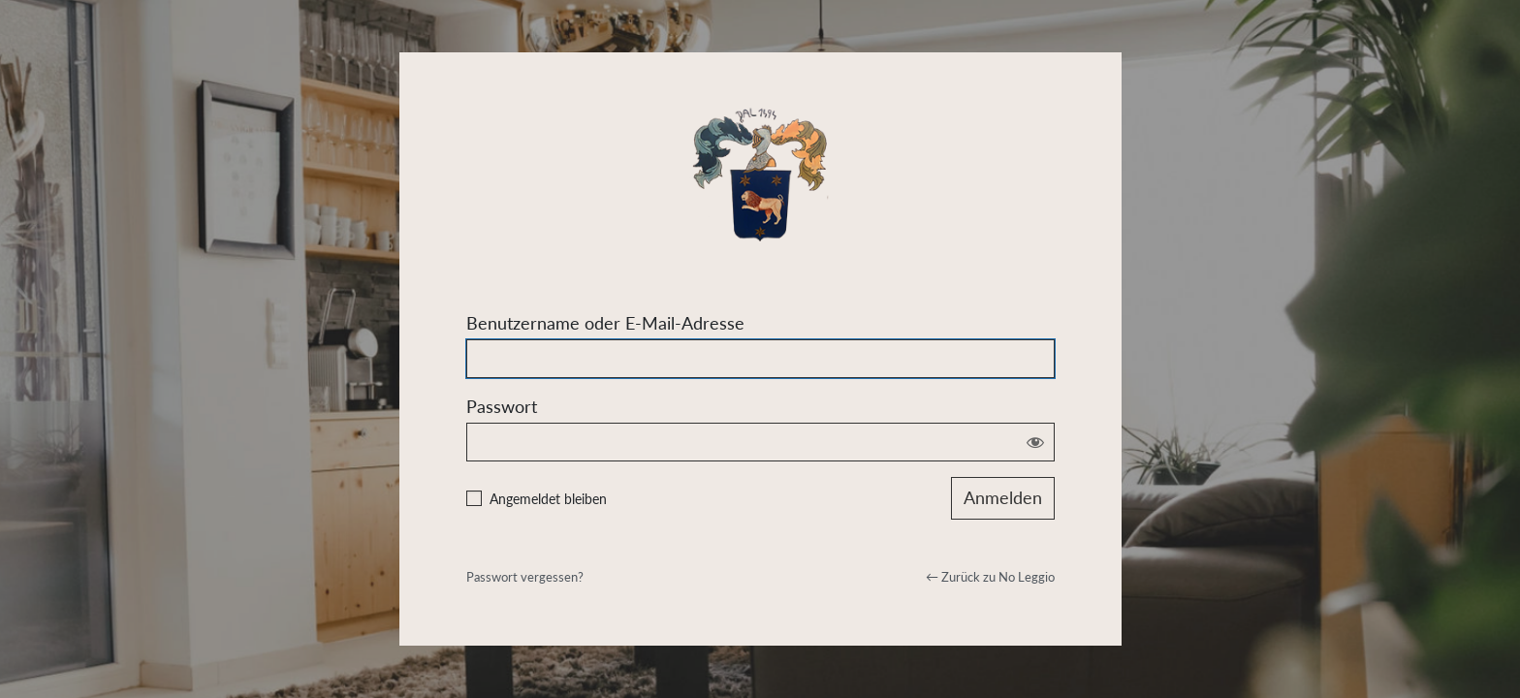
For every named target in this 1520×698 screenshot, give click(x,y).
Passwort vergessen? (525, 577)
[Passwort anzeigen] (1035, 442)
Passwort (501, 406)
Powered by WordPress (760, 168)
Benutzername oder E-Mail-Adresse (605, 322)
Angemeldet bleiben (548, 499)
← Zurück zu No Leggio (990, 577)
